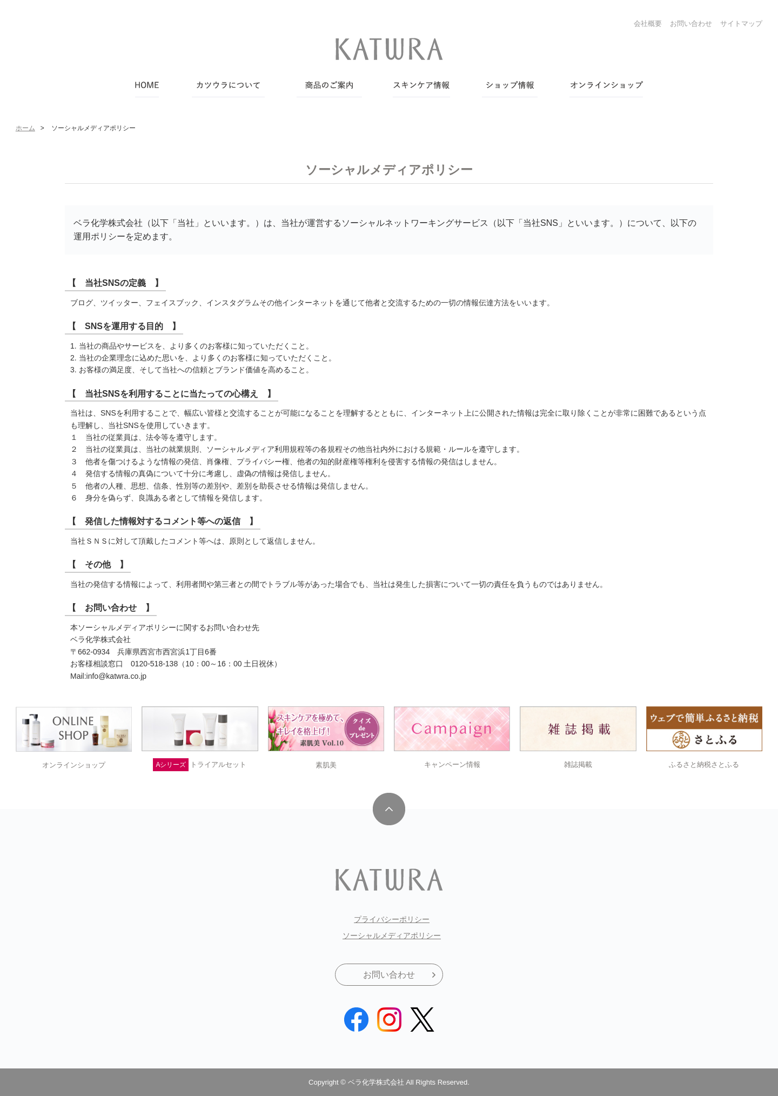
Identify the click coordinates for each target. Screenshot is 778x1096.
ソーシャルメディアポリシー (392, 935)
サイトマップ (741, 23)
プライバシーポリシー (392, 919)
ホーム (25, 128)
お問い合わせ (691, 23)
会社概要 (648, 23)
